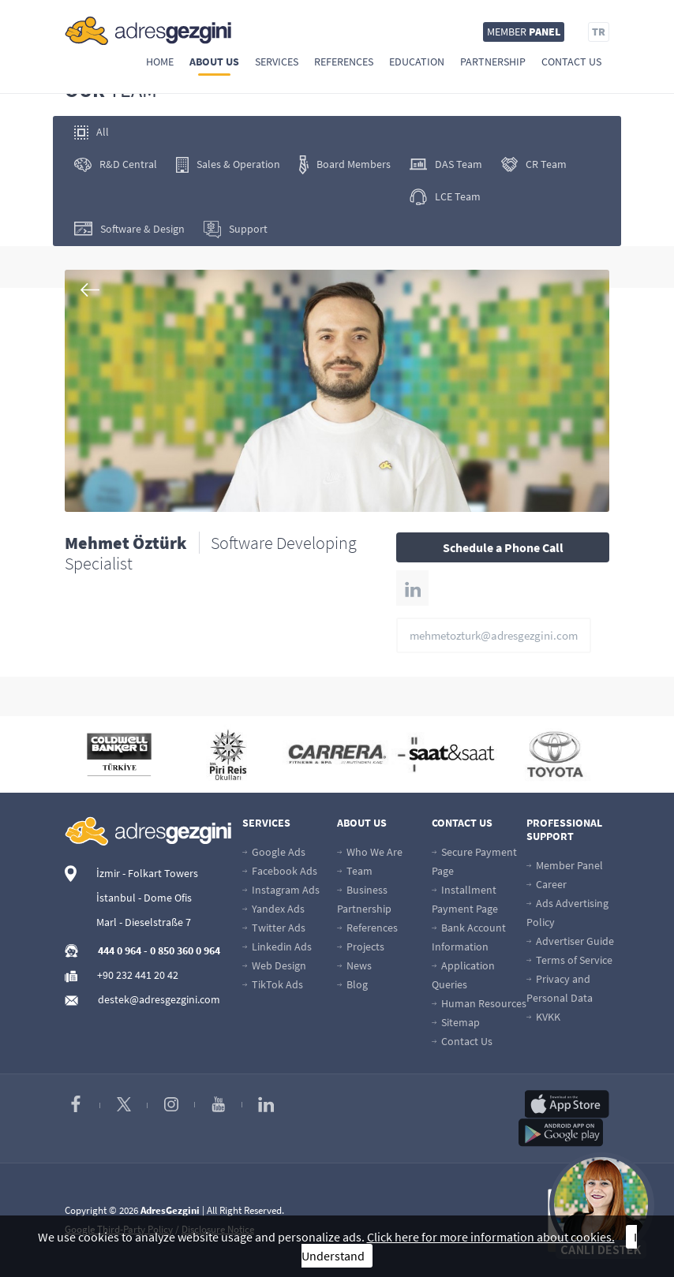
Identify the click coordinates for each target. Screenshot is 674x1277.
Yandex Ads (273, 909)
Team (355, 871)
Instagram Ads (281, 890)
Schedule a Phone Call (503, 547)
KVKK (543, 1017)
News (354, 965)
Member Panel (564, 865)
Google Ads (273, 852)
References (343, 61)
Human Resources (479, 1003)
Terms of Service (569, 960)
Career (546, 884)
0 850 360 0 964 (185, 950)
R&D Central (115, 164)
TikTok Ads (272, 984)
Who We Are (370, 852)
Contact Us (571, 61)
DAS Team (446, 164)
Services (276, 61)
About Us (214, 61)
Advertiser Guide (570, 941)
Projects (360, 946)
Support (236, 229)
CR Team (534, 164)
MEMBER (523, 31)
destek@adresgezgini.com (159, 999)
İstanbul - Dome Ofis (144, 898)
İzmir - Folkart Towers (147, 873)
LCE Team (445, 197)
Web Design (274, 965)
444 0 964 (119, 950)
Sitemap (456, 1022)
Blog (352, 984)
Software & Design (129, 229)
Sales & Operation (228, 165)
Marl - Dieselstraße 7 (143, 922)
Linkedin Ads (277, 946)
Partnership (493, 61)
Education (416, 61)
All (91, 132)
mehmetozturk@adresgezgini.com (494, 635)
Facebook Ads (279, 871)
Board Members (345, 164)
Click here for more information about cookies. (491, 1237)
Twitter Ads (273, 927)
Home (160, 61)
